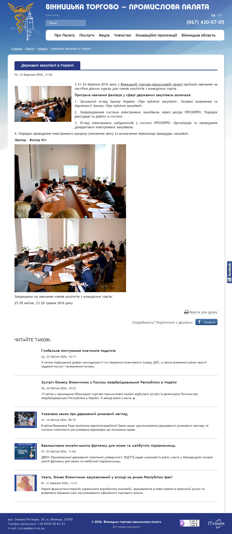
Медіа (104, 35)
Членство (122, 35)
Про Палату (64, 35)
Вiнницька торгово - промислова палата (127, 7)
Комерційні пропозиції (156, 35)
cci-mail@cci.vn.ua (31, 528)
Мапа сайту (53, 15)
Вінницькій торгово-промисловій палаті (151, 84)
